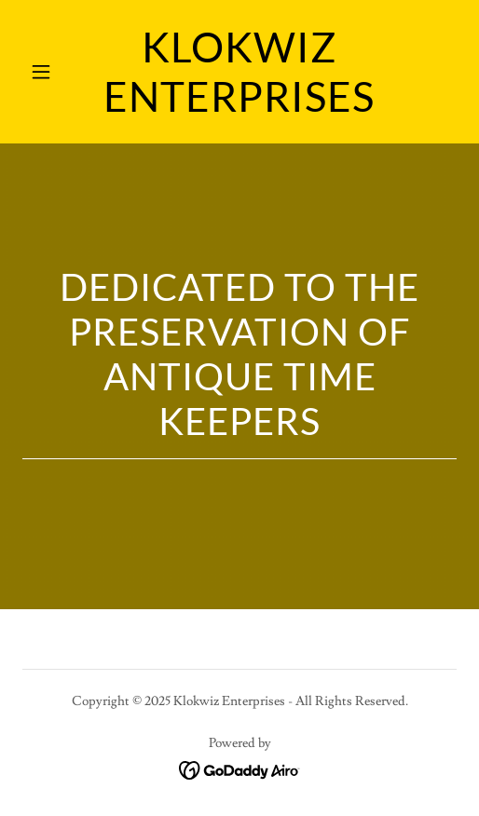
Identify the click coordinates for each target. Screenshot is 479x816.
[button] (55, 71)
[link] (239, 107)
